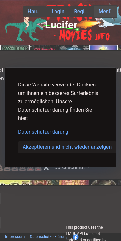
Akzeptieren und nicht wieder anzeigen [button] (67, 147)
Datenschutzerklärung (43, 132)
